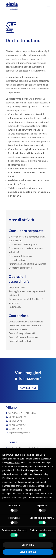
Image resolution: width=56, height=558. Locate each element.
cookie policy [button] (42, 474)
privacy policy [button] (13, 462)
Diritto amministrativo (20, 256)
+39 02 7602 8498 (17, 417)
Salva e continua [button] (28, 552)
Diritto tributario (17, 259)
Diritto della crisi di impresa (23, 244)
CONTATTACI (28, 387)
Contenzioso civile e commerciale (26, 321)
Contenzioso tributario (20, 340)
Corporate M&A (17, 287)
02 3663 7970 (15, 421)
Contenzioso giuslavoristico (23, 333)
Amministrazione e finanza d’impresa (27, 263)
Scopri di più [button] (28, 545)
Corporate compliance (20, 267)
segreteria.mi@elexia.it (18, 432)
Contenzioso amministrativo (23, 337)
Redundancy (15, 306)
